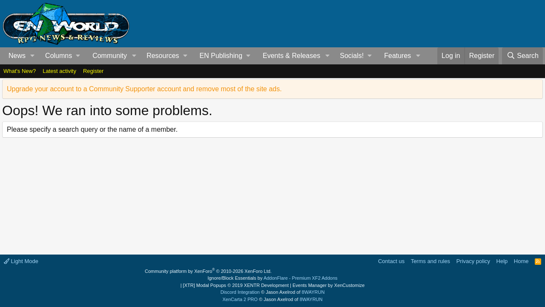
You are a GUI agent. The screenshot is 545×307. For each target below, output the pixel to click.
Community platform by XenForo (208, 271)
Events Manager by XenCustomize (328, 285)
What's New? (19, 71)
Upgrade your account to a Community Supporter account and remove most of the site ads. (144, 89)
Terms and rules (430, 261)
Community (109, 55)
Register (93, 71)
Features (397, 55)
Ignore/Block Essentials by (272, 278)
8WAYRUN (313, 292)
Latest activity (59, 71)
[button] (32, 55)
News (17, 55)
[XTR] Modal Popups (236, 285)
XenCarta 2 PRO (240, 299)
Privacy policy (473, 261)
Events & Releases (291, 55)
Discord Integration (240, 292)
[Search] (522, 55)
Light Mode (21, 261)
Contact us (391, 261)
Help (502, 261)
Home (521, 261)
